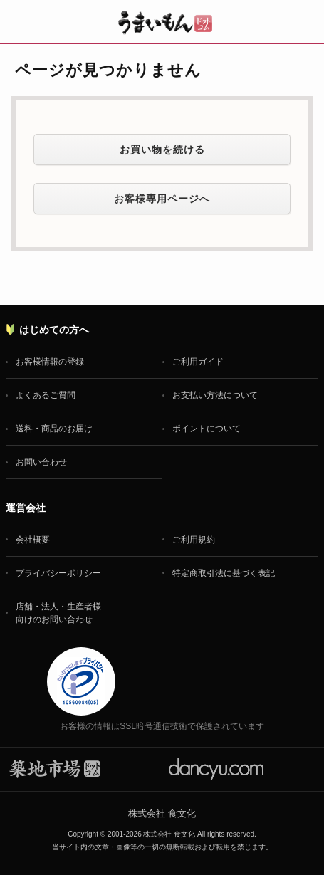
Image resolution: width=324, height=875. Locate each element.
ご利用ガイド (198, 362)
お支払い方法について (215, 395)
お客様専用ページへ (162, 198)
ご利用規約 (193, 540)
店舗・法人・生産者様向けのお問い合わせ (58, 613)
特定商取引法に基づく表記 (223, 573)
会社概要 (33, 540)
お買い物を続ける (162, 149)
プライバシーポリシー (58, 573)
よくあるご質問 (45, 395)
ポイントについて (206, 429)
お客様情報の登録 (50, 362)
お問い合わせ (41, 462)
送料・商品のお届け (54, 429)
